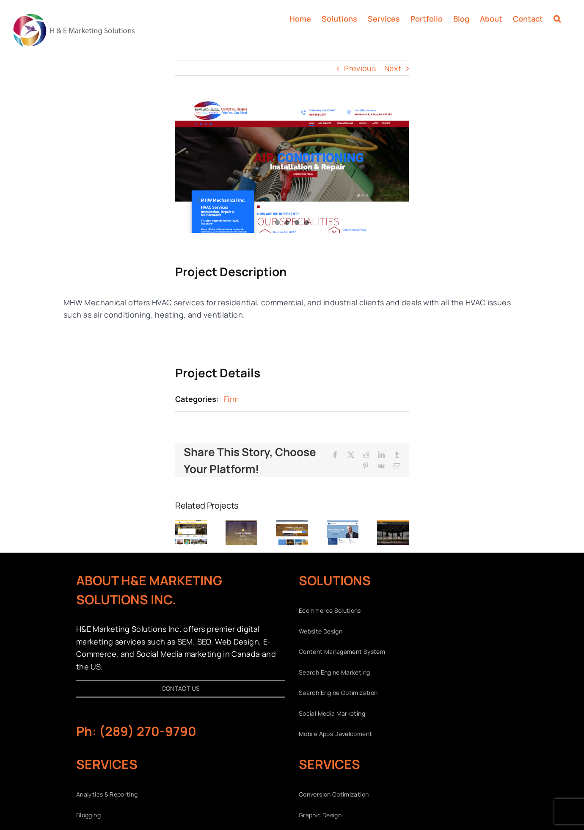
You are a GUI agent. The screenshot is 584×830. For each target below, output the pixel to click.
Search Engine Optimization (338, 693)
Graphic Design (320, 815)
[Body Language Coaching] (342, 525)
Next (392, 68)
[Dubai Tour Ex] (292, 525)
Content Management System (342, 651)
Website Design (320, 631)
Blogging (88, 815)
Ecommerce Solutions (330, 610)
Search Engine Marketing (334, 672)
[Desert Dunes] (191, 525)
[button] (557, 18)
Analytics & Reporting (107, 794)
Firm (231, 399)
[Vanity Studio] (241, 525)
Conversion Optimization (334, 794)
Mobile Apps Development (335, 734)
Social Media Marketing (332, 713)
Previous (360, 68)
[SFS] (393, 525)
